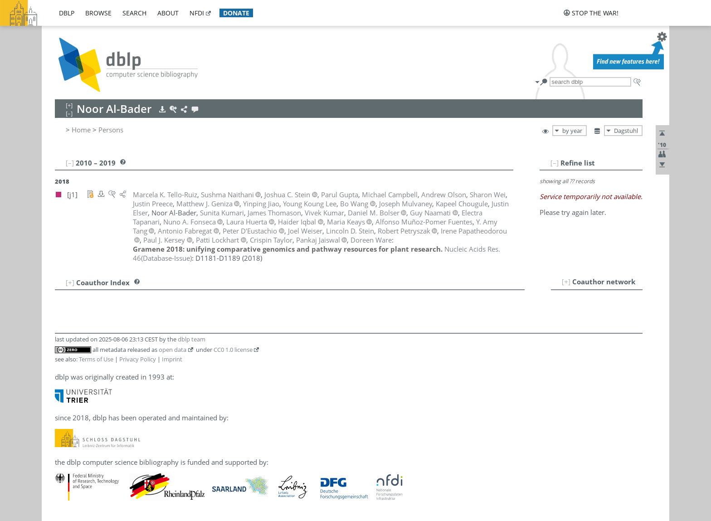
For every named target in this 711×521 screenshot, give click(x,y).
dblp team (191, 339)
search (134, 13)
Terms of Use (96, 359)
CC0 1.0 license (233, 350)
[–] (554, 162)
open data (172, 350)
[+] (566, 281)
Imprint (172, 359)
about (168, 13)
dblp (66, 13)
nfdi (197, 13)
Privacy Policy (137, 359)
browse (98, 13)
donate (236, 13)
